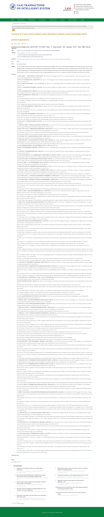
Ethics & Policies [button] (72, 19)
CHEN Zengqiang (20, 52)
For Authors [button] (43, 19)
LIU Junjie (28, 52)
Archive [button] (62, 19)
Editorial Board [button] (32, 19)
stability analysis (55, 59)
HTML (25, 43)
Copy (13, 30)
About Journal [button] (21, 19)
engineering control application (65, 59)
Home (12, 19)
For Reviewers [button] (53, 19)
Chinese (82, 19)
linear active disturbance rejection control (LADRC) (30, 59)
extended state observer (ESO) (46, 59)
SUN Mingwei (35, 52)
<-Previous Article (16, 23)
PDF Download (17, 43)
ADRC (18, 59)
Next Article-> (23, 23)
